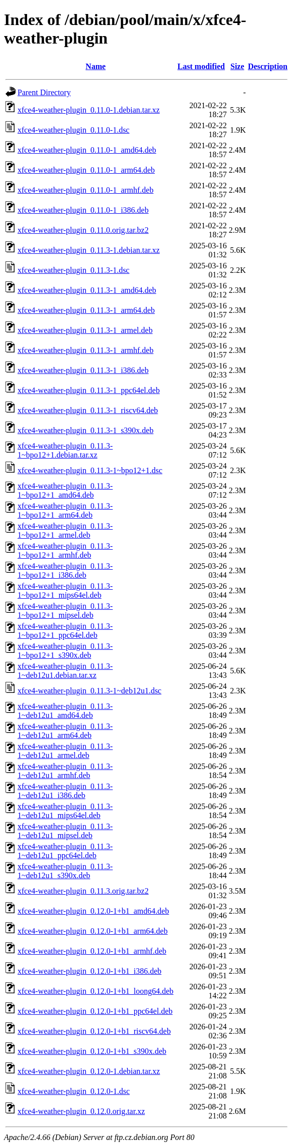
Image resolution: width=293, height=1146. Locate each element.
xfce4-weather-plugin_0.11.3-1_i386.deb (83, 370)
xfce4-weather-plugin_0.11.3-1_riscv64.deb (88, 410)
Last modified (201, 66)
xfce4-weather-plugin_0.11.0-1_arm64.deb (86, 170)
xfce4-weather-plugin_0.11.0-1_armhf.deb (85, 190)
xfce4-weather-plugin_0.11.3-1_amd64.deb (87, 290)
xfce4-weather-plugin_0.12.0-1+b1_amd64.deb (93, 911)
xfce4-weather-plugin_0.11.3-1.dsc (73, 270)
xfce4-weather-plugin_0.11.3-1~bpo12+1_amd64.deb (65, 490)
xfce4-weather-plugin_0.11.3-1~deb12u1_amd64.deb (65, 710)
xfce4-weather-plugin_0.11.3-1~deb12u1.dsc (89, 690)
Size (237, 66)
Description (267, 66)
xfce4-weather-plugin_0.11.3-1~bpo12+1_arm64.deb (65, 510)
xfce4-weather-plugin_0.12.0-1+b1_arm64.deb (93, 931)
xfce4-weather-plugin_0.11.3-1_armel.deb (85, 330)
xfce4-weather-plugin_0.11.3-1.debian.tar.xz (89, 250)
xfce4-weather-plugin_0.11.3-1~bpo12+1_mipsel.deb (65, 610)
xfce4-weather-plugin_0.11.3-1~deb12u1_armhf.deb (65, 771)
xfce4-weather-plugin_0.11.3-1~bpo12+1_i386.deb (65, 570)
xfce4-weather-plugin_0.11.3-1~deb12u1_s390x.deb (65, 871)
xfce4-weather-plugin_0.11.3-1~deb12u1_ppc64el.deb (65, 851)
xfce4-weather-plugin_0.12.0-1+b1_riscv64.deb (94, 1031)
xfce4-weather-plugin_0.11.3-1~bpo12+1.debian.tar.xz (65, 450)
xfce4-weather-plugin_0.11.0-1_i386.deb (83, 210)
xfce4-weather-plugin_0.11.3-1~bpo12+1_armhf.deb (65, 550)
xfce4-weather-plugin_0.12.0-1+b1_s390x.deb (92, 1051)
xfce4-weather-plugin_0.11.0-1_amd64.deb (87, 150)
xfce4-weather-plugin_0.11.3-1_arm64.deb (86, 310)
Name (96, 66)
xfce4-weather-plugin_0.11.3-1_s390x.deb (85, 430)
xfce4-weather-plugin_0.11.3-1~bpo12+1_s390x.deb (65, 650)
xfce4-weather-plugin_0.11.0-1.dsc (73, 130)
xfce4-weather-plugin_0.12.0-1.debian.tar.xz (89, 1071)
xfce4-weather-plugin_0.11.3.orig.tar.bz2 (83, 891)
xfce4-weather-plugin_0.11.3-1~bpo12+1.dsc (90, 470)
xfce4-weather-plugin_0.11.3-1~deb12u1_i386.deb (65, 791)
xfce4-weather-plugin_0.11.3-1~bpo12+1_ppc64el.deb (65, 630)
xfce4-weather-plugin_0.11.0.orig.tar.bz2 (83, 230)
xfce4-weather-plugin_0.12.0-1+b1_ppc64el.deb (95, 1011)
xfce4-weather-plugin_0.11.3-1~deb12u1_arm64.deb (65, 730)
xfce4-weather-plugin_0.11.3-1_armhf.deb (85, 350)
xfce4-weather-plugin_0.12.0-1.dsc (74, 1091)
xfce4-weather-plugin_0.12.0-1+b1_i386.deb (89, 971)
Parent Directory (44, 92)
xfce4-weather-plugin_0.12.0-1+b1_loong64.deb (95, 991)
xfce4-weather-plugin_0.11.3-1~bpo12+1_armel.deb (65, 530)
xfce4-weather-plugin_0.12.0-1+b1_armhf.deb (92, 951)
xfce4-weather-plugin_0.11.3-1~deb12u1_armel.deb (65, 750)
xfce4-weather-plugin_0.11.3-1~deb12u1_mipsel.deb (65, 831)
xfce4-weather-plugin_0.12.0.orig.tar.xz (81, 1111)
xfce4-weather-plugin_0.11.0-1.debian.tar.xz (89, 110)
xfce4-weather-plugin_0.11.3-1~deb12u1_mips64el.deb (65, 811)
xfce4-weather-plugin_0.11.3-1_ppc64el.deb (89, 390)
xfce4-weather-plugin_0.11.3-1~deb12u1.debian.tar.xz (65, 670)
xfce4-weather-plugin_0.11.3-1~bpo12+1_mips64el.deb (65, 590)
